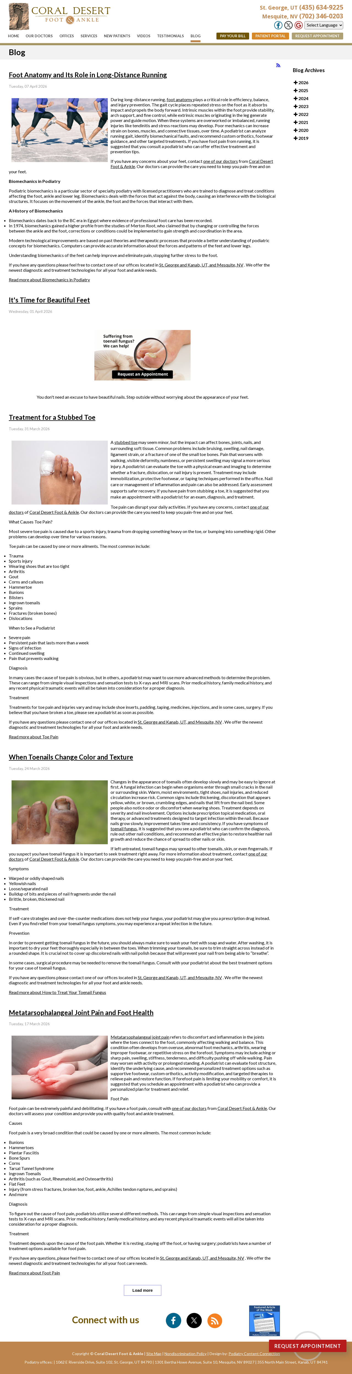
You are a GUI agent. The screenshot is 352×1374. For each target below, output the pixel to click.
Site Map (153, 1353)
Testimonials (170, 36)
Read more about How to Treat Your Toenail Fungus (57, 992)
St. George (169, 264)
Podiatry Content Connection (254, 1353)
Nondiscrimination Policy (185, 1353)
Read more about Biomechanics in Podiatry (49, 279)
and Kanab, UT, (194, 264)
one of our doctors (220, 161)
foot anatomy (180, 99)
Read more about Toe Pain (33, 736)
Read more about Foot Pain (34, 1272)
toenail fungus (124, 828)
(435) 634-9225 (301, 7)
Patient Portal (270, 36)
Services (89, 36)
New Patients (117, 36)
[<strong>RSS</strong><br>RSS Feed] (278, 65)
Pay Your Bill (233, 36)
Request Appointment (317, 36)
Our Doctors (39, 36)
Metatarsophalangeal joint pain (140, 1036)
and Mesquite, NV (226, 264)
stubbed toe (126, 442)
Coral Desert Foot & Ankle (54, 512)
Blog (195, 36)
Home (13, 36)
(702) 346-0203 (302, 16)
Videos (143, 36)
